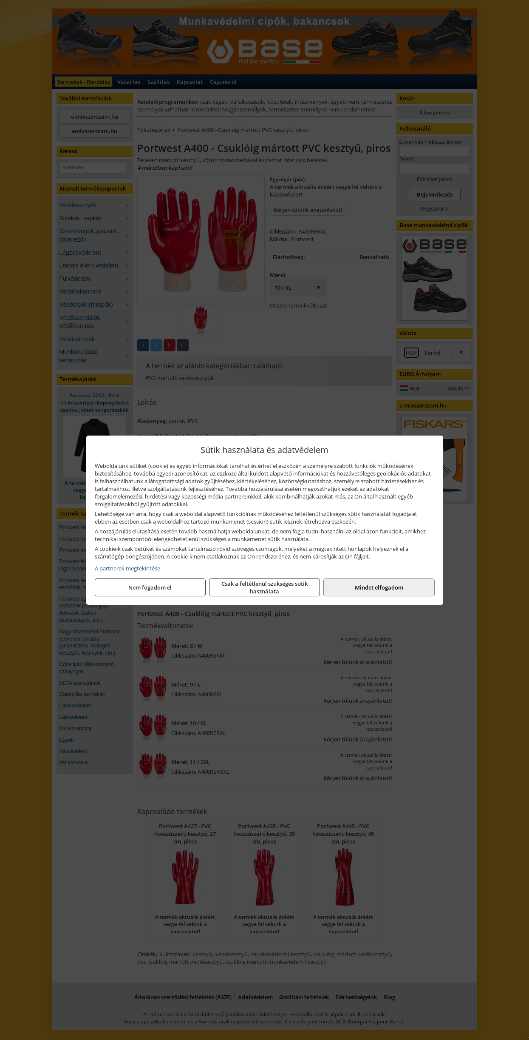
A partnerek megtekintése (127, 568)
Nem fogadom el (150, 587)
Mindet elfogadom (379, 587)
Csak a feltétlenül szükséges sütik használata (264, 587)
